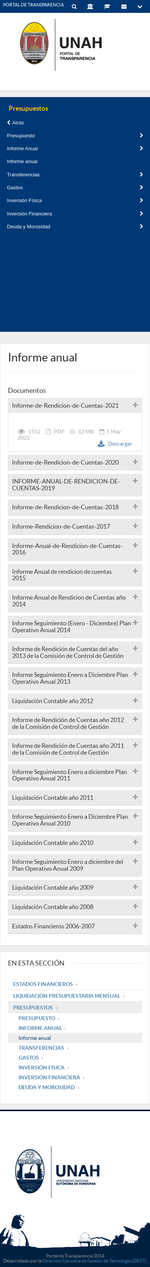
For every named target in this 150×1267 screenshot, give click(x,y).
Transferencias (75, 174)
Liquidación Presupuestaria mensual (66, 996)
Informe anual (22, 161)
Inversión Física (75, 200)
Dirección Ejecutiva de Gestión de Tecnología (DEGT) (94, 1260)
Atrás (15, 123)
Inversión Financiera (75, 214)
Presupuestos (33, 1008)
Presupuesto (75, 135)
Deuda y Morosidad (75, 226)
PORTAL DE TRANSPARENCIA (33, 4)
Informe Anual (75, 148)
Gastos (75, 187)
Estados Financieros (43, 984)
